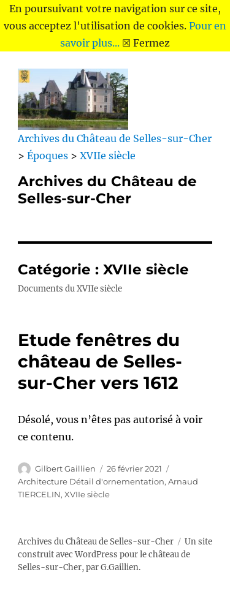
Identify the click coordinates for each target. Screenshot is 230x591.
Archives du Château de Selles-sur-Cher (107, 190)
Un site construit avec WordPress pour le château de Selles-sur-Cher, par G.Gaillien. (115, 554)
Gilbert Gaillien (65, 468)
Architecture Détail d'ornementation (91, 481)
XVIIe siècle (87, 494)
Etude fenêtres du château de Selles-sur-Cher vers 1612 (100, 361)
